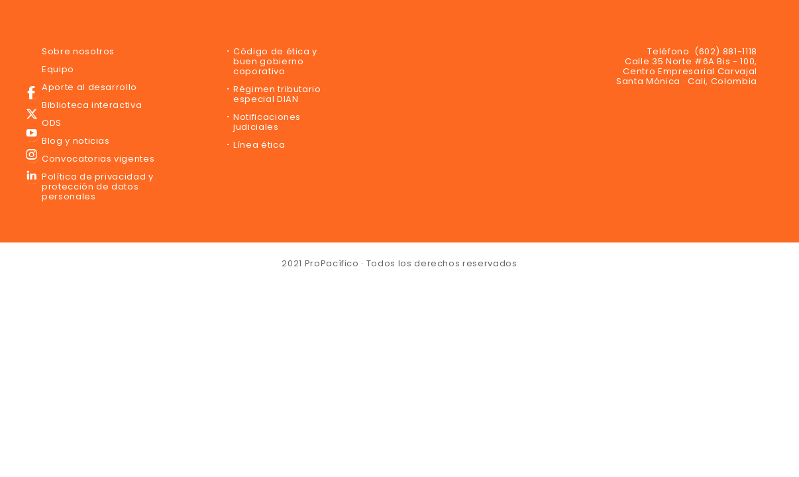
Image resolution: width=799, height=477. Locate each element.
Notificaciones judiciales (267, 122)
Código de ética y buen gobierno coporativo (275, 61)
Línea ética (259, 145)
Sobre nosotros (78, 51)
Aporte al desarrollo (89, 87)
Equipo (58, 69)
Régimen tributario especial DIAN (277, 94)
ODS (52, 123)
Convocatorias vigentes (98, 159)
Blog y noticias (76, 141)
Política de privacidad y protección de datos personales (98, 186)
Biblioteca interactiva (92, 105)
